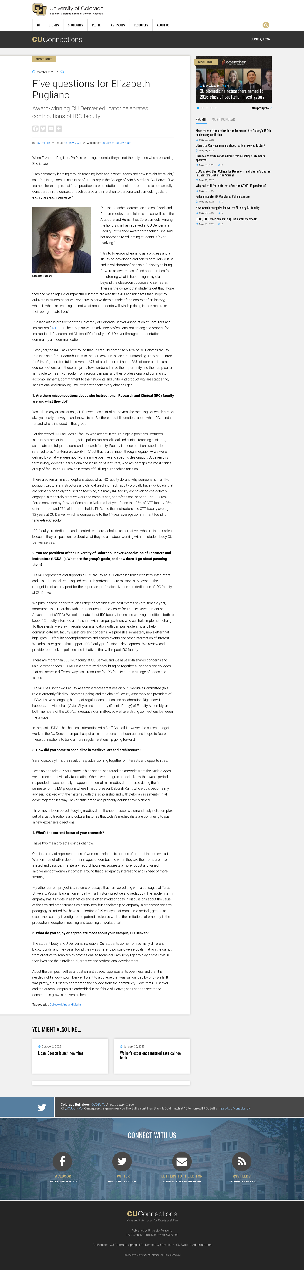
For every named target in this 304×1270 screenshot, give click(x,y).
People (96, 25)
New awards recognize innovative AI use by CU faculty (227, 207)
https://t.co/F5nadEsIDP (234, 1108)
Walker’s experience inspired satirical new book (150, 1055)
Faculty (119, 142)
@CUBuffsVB (74, 1108)
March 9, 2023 (72, 142)
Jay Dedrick (43, 142)
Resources (141, 25)
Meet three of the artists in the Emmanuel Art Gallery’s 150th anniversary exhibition (233, 132)
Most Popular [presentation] (223, 119)
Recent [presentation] (201, 119)
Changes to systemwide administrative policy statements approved (230, 158)
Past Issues (117, 25)
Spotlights (75, 25)
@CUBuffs (98, 1104)
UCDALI (56, 328)
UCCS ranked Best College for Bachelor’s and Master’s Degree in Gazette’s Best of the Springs (233, 173)
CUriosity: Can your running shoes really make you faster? (230, 145)
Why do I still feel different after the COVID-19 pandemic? (231, 185)
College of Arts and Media (65, 1004)
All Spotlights (260, 108)
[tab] (201, 119)
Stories (54, 25)
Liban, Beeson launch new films (60, 1053)
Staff (128, 142)
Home (38, 25)
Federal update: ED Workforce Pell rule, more (223, 196)
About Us (163, 25)
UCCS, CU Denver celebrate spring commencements (226, 219)
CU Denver (107, 142)
